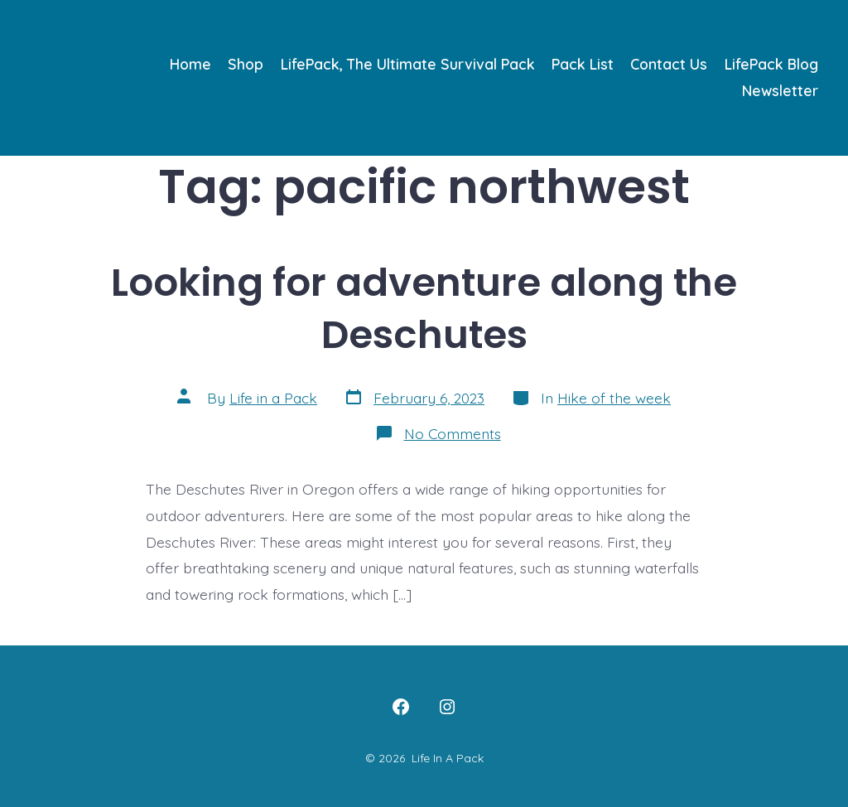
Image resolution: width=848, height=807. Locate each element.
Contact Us (668, 64)
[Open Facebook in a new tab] (401, 707)
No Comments (452, 433)
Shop (245, 64)
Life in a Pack (273, 398)
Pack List (583, 64)
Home (190, 64)
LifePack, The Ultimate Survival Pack (408, 64)
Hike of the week (614, 398)
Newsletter (780, 90)
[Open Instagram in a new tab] (447, 707)
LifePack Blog (771, 64)
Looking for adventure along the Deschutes (424, 308)
